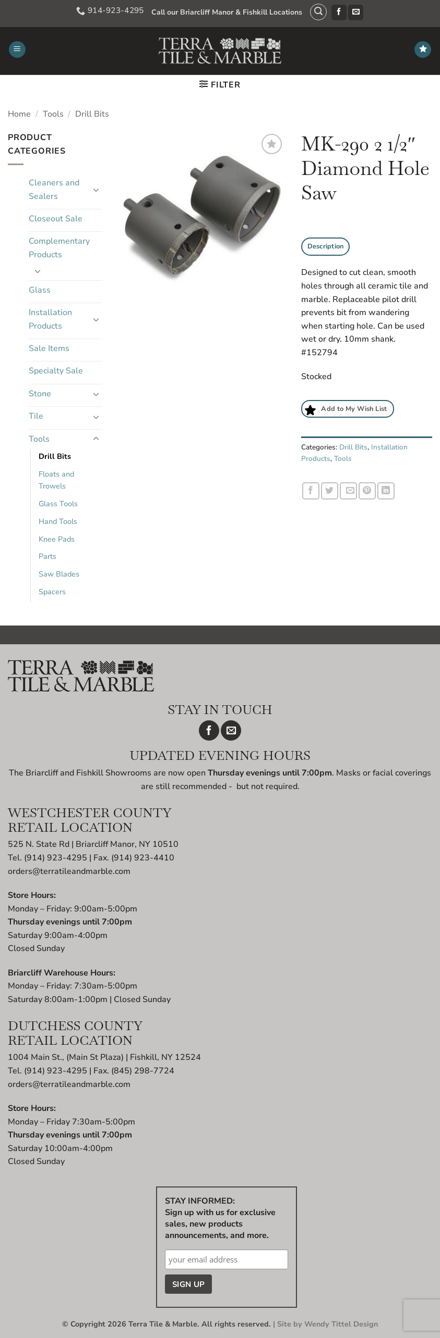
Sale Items (49, 348)
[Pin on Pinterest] (367, 490)
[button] (314, 12)
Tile (36, 416)
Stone (40, 393)
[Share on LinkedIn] (386, 490)
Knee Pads (57, 539)
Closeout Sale (55, 218)
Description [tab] (325, 246)
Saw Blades (59, 574)
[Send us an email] (351, 12)
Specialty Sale (56, 371)
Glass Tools (58, 503)
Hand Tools (58, 521)
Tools (53, 114)
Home (19, 114)
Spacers (52, 591)
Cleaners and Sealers (54, 189)
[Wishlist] (422, 49)
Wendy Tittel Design (341, 1324)
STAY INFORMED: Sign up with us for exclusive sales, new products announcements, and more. (220, 1218)
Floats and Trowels (56, 480)
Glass (40, 290)
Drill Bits (92, 114)
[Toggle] (96, 189)
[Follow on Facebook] (334, 12)
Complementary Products (59, 247)
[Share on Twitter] (329, 490)
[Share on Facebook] (310, 490)
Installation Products (50, 319)
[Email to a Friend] (348, 490)
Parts (47, 556)
